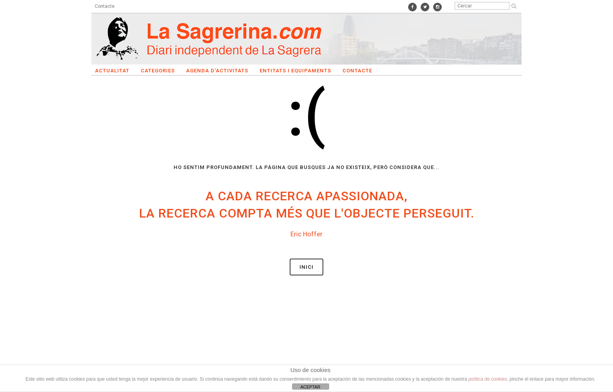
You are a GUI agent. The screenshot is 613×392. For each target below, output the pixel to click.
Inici (306, 267)
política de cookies (487, 379)
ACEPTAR (310, 387)
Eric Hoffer (306, 234)
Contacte (105, 6)
